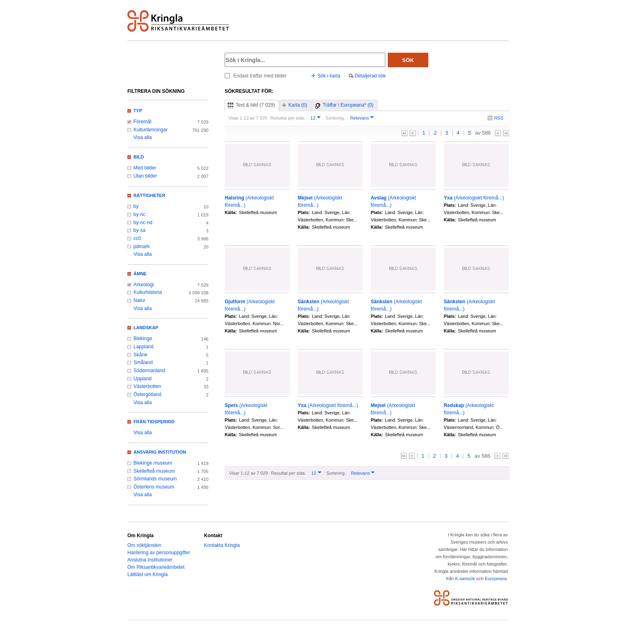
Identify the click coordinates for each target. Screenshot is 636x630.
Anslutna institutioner (149, 560)
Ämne (139, 273)
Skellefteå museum (154, 471)
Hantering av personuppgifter (158, 552)
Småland (143, 362)
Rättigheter (149, 195)
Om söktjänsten (144, 545)
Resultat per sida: (287, 118)
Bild (138, 156)
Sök (408, 60)
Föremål (142, 121)
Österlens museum (153, 487)
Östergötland (147, 394)
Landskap (145, 327)
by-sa (139, 230)
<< (405, 133)
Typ (137, 110)
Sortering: (335, 118)
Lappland (143, 346)
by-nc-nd (143, 222)
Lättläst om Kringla (147, 574)
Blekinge (142, 338)
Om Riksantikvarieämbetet (156, 567)
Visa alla (142, 137)
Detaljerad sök (370, 76)
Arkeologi (143, 284)
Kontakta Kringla (222, 545)
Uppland (142, 378)
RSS (498, 118)
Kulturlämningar (150, 130)
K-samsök (465, 578)
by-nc (139, 214)
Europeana (496, 578)
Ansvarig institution (159, 452)
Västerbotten (147, 386)
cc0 (137, 238)
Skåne (140, 355)
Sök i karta (329, 76)
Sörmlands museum (155, 479)
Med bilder (144, 168)
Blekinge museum (152, 463)
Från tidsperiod (153, 421)
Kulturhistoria (147, 292)
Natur (139, 300)
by (136, 206)
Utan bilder (145, 176)
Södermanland (149, 370)
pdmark (141, 246)
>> (506, 133)
